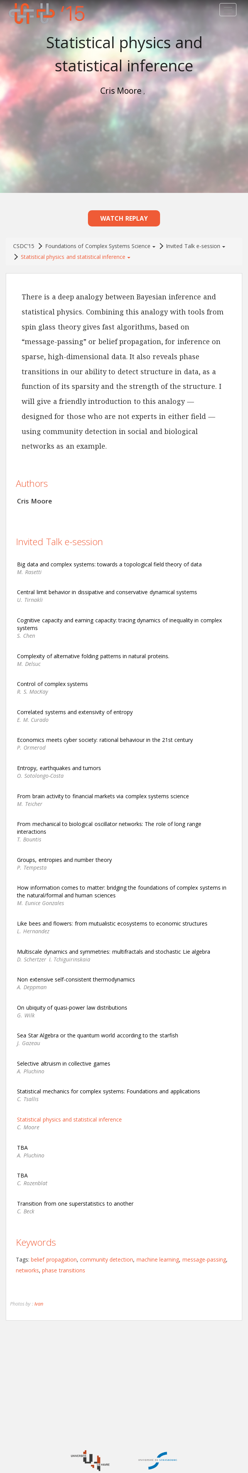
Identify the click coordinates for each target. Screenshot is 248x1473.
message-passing (204, 1256)
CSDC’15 (23, 242)
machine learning (158, 1256)
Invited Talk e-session (195, 242)
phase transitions (63, 1266)
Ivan (38, 1300)
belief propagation (53, 1256)
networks (27, 1266)
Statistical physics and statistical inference (75, 253)
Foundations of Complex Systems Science (100, 242)
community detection (106, 1256)
